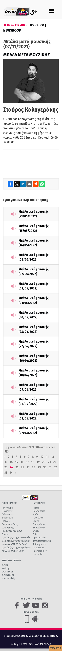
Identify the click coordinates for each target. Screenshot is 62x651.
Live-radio (37, 554)
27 (28, 467)
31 (50, 467)
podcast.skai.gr (9, 578)
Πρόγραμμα (7, 507)
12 (52, 457)
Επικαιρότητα (39, 524)
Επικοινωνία (7, 517)
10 (41, 457)
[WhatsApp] (42, 183)
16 (22, 462)
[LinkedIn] (23, 183)
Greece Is (6, 521)
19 (38, 462)
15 (16, 462)
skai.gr (5, 565)
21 (49, 462)
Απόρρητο (55, 648)
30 (44, 467)
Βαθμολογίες (39, 527)
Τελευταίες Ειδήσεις (42, 541)
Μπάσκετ (37, 514)
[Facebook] (11, 183)
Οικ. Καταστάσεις (10, 524)
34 (11, 472)
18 (32, 462)
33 (5, 472)
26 (22, 467)
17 (27, 462)
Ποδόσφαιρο (39, 511)
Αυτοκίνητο (38, 517)
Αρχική (36, 507)
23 (5, 467)
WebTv (36, 531)
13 (5, 462)
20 (43, 462)
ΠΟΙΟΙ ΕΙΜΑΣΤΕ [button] (9, 503)
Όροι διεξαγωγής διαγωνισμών (16, 537)
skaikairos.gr (8, 575)
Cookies (5, 534)
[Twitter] (17, 183)
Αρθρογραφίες (39, 544)
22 (54, 462)
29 (39, 467)
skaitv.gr (6, 568)
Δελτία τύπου (8, 514)
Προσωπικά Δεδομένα (12, 531)
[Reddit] (36, 183)
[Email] (29, 183)
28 (33, 467)
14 (11, 462)
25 (17, 467)
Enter (35, 534)
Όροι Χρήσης (8, 527)
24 (11, 467)
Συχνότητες (7, 511)
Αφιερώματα (38, 547)
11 (47, 457)
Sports (36, 521)
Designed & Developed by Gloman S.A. (22, 636)
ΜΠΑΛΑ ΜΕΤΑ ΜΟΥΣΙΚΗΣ (26, 54)
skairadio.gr (7, 571)
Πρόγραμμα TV (40, 551)
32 (55, 467)
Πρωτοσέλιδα (39, 537)
